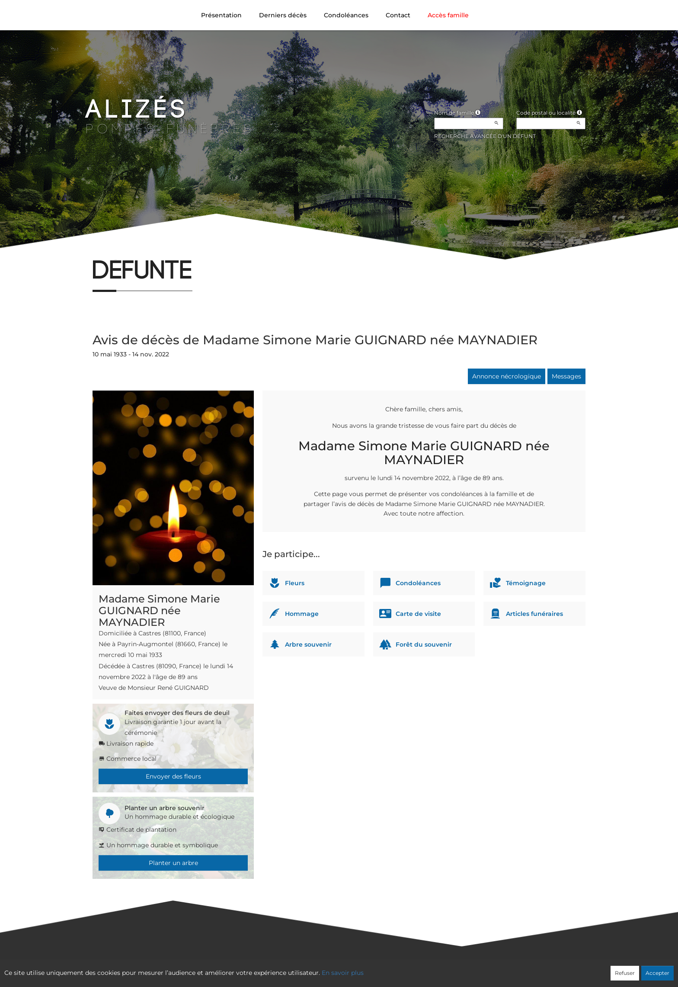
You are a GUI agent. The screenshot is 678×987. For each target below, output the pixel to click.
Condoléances (346, 15)
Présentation (221, 15)
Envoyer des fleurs (173, 776)
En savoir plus (343, 973)
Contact (398, 15)
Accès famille (448, 15)
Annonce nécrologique (506, 376)
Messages (566, 376)
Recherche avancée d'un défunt (485, 136)
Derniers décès (283, 15)
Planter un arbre (173, 863)
